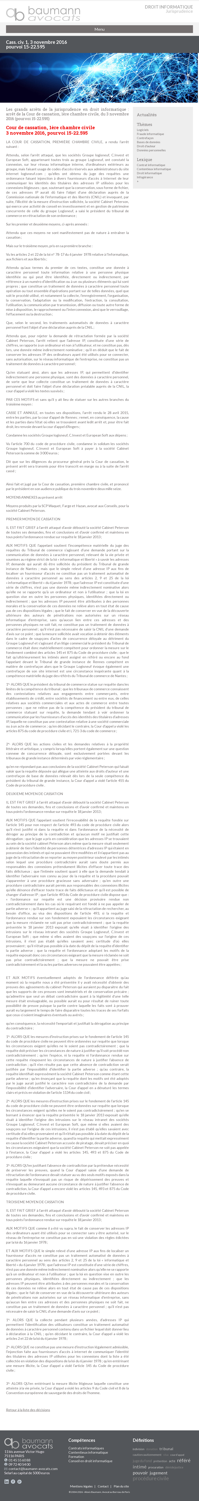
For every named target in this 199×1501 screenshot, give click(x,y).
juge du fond (142, 1461)
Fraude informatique (150, 134)
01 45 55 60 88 (19, 1460)
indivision (138, 1449)
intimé (140, 1466)
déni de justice (174, 1467)
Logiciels (143, 130)
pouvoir (140, 1472)
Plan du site (121, 1486)
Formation (76, 1456)
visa (165, 1454)
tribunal (166, 1448)
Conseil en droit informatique (90, 1461)
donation (152, 1449)
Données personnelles (151, 150)
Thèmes (144, 124)
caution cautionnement (147, 1454)
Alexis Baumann (92, 1492)
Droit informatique (149, 173)
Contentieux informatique (154, 169)
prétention (160, 1461)
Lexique (144, 159)
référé (183, 1460)
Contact (103, 1486)
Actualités (147, 114)
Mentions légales (81, 1486)
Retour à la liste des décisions (28, 1410)
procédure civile (151, 1478)
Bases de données (148, 142)
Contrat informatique (151, 165)
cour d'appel (177, 1454)
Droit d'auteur (146, 146)
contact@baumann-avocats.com (33, 1468)
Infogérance (145, 177)
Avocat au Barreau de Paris (116, 1492)
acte (172, 1461)
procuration (155, 1467)
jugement (159, 1472)
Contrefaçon (145, 138)
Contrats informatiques (86, 1448)
